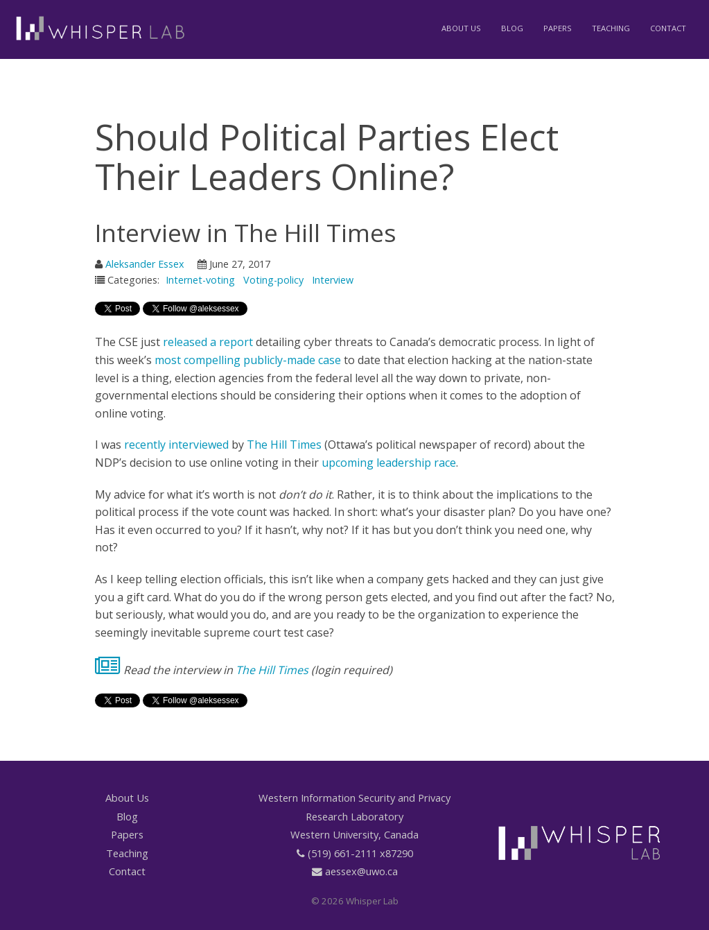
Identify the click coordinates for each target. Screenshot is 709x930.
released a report (208, 342)
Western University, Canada (354, 834)
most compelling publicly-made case (248, 360)
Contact (668, 28)
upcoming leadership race (389, 462)
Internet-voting (200, 279)
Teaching (611, 28)
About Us (461, 28)
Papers (557, 28)
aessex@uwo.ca (361, 871)
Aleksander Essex (144, 263)
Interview (332, 279)
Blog (512, 28)
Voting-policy (273, 279)
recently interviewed (176, 444)
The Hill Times (284, 444)
